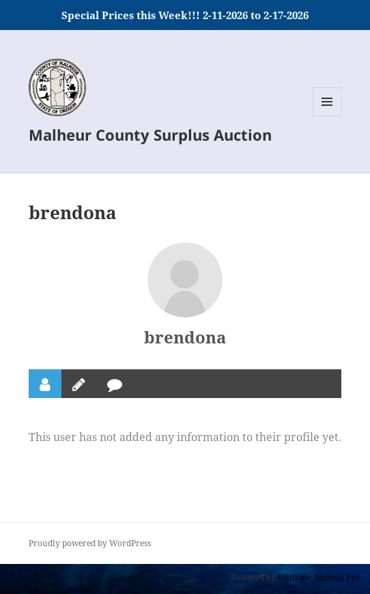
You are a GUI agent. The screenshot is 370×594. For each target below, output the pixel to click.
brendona (185, 337)
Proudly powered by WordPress (90, 543)
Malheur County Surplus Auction (150, 134)
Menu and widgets (327, 115)
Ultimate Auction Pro (319, 577)
